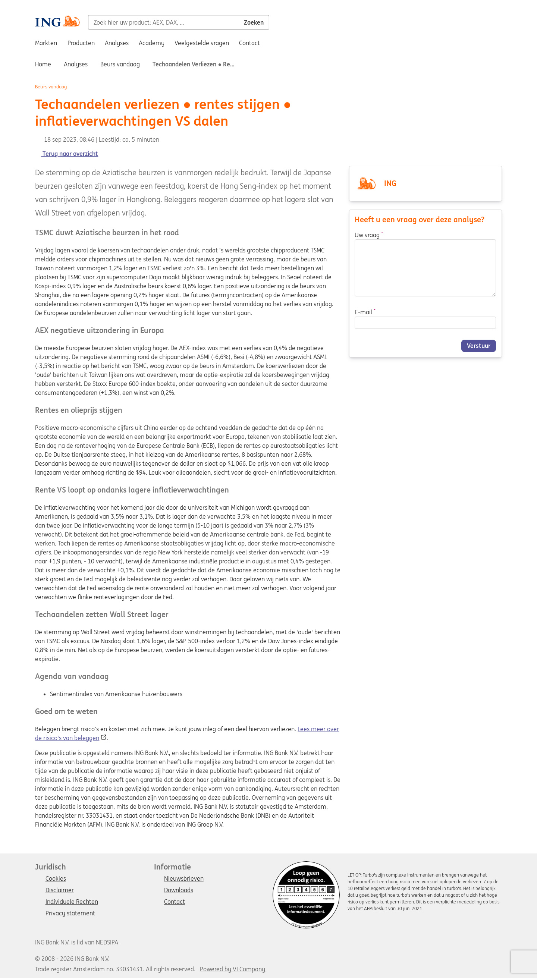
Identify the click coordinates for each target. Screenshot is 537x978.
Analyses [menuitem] (117, 43)
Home (43, 64)
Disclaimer (59, 890)
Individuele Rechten (71, 902)
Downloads (178, 890)
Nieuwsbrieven (184, 878)
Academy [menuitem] (151, 43)
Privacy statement (71, 913)
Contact (174, 902)
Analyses (76, 64)
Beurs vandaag (120, 64)
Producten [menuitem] (81, 43)
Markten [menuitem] (46, 43)
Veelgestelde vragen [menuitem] (202, 43)
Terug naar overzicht (66, 153)
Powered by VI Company (232, 969)
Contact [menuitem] (249, 43)
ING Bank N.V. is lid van (77, 942)
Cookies (55, 878)
